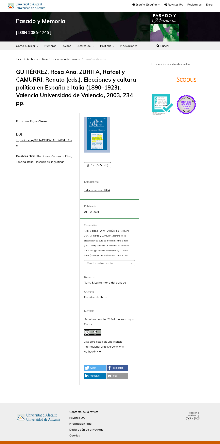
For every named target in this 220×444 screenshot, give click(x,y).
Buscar (162, 46)
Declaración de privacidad (86, 429)
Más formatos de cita (100, 263)
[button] (95, 368)
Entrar (209, 4)
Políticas (106, 46)
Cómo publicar (26, 46)
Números (50, 46)
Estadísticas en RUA (97, 190)
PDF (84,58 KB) (98, 165)
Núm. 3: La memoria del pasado (61, 59)
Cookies (74, 435)
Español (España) (144, 4)
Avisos (67, 46)
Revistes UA (173, 4)
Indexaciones (128, 46)
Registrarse (194, 4)
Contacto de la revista (83, 412)
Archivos (32, 59)
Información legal (80, 423)
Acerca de (84, 46)
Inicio (19, 59)
